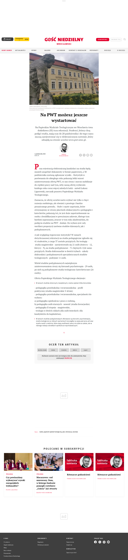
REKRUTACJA (68, 432)
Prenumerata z (19, 39)
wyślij (92, 155)
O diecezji (121, 50)
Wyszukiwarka (124, 39)
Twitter (84, 155)
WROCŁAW (75, 432)
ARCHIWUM (61, 50)
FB (81, 155)
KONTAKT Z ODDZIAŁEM (77, 50)
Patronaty (94, 50)
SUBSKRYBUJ (102, 39)
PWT (63, 432)
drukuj (88, 155)
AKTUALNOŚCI (20, 50)
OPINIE (33, 50)
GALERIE (47, 50)
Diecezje (107, 50)
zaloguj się (116, 39)
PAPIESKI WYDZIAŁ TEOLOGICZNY (53, 432)
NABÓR (41, 432)
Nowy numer (7, 50)
